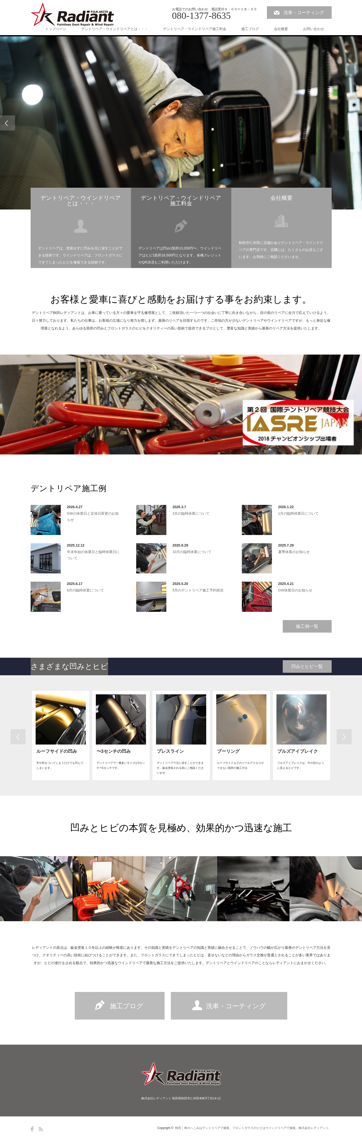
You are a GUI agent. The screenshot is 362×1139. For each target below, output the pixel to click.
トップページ (55, 29)
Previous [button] (7, 122)
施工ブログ (250, 29)
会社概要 (281, 29)
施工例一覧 (307, 626)
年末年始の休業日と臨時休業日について (93, 555)
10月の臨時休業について (192, 552)
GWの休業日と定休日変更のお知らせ (93, 516)
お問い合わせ (313, 29)
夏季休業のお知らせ (294, 552)
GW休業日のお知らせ (295, 590)
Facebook (32, 1129)
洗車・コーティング (303, 12)
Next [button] (354, 122)
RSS (41, 1129)
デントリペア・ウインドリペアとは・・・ (114, 29)
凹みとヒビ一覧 (307, 666)
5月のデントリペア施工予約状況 (198, 590)
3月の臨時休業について (191, 513)
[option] (181, 123)
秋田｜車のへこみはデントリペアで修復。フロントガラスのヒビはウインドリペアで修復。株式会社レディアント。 (253, 1128)
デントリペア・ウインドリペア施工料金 (194, 29)
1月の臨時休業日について (298, 513)
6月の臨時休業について (85, 590)
